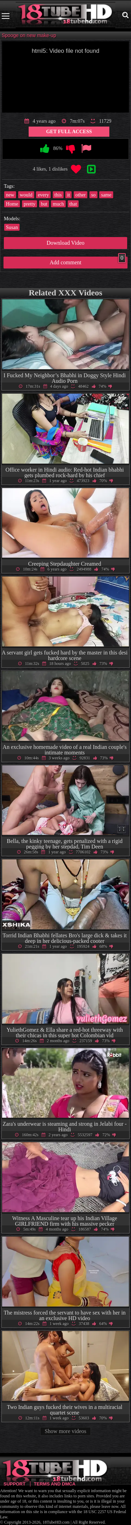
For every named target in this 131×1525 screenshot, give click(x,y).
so (93, 195)
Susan (12, 227)
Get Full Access (69, 131)
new (10, 195)
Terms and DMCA (54, 1484)
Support (14, 1484)
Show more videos (65, 1431)
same (106, 195)
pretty (30, 204)
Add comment (88, 261)
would (26, 195)
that (73, 204)
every (43, 195)
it (68, 195)
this (58, 195)
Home (12, 204)
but (44, 204)
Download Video (65, 243)
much (58, 204)
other (80, 195)
